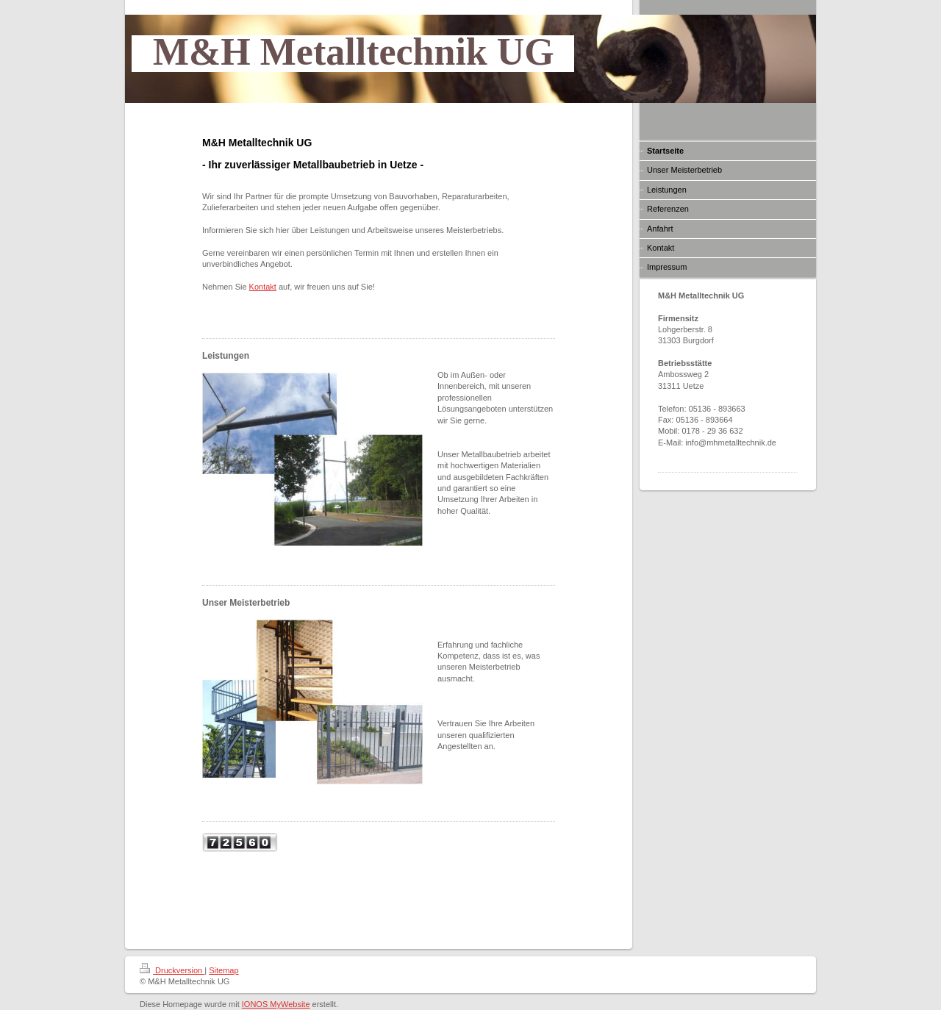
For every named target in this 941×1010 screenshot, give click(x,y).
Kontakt (262, 286)
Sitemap (223, 970)
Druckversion (172, 970)
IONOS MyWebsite (276, 1004)
